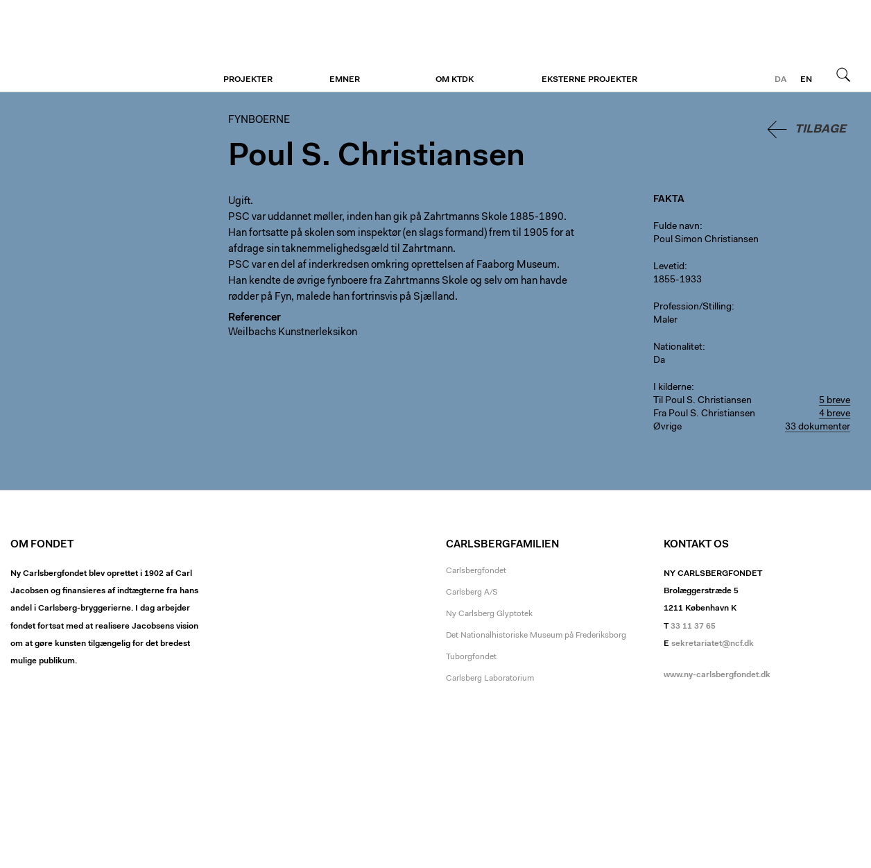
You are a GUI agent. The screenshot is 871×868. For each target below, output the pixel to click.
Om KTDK (455, 80)
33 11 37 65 (693, 626)
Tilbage (820, 129)
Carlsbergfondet (476, 571)
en (806, 80)
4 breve (834, 414)
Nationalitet (677, 347)
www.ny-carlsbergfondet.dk (717, 675)
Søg (843, 74)
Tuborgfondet (471, 657)
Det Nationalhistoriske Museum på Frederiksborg (536, 635)
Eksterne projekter (589, 80)
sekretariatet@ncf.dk (712, 644)
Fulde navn (676, 227)
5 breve (834, 401)
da (780, 80)
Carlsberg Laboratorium (490, 678)
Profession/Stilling (692, 307)
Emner (344, 80)
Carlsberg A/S (472, 592)
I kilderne (672, 388)
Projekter (248, 80)
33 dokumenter (817, 427)
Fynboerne (95, 46)
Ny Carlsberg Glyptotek (489, 614)
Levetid (668, 267)
